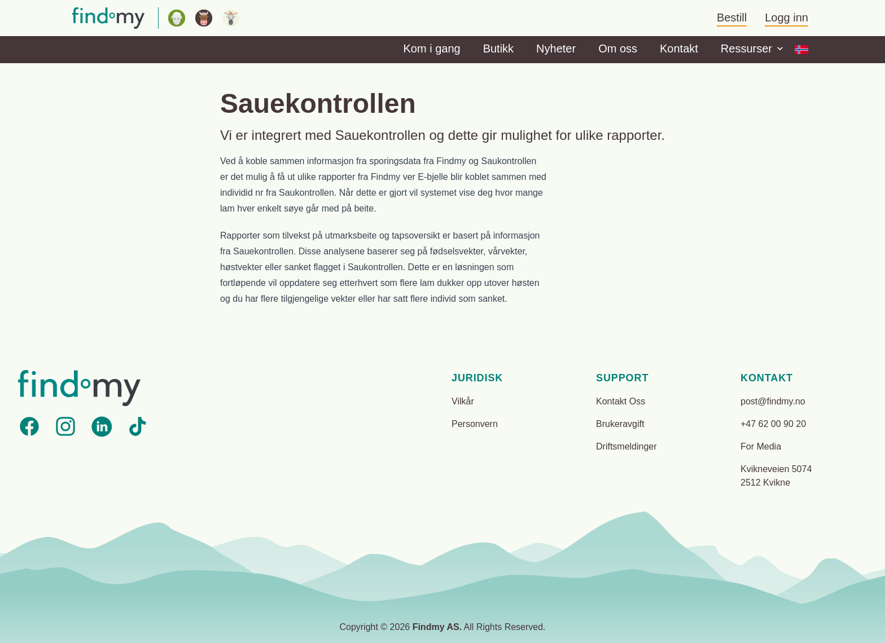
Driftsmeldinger (626, 446)
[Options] (801, 49)
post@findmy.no (773, 401)
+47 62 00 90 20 (773, 424)
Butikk (498, 48)
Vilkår (463, 401)
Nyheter (556, 48)
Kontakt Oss (620, 401)
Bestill (732, 17)
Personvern (475, 424)
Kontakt (679, 48)
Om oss (617, 48)
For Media (761, 446)
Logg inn (786, 17)
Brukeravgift (620, 424)
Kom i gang (431, 48)
